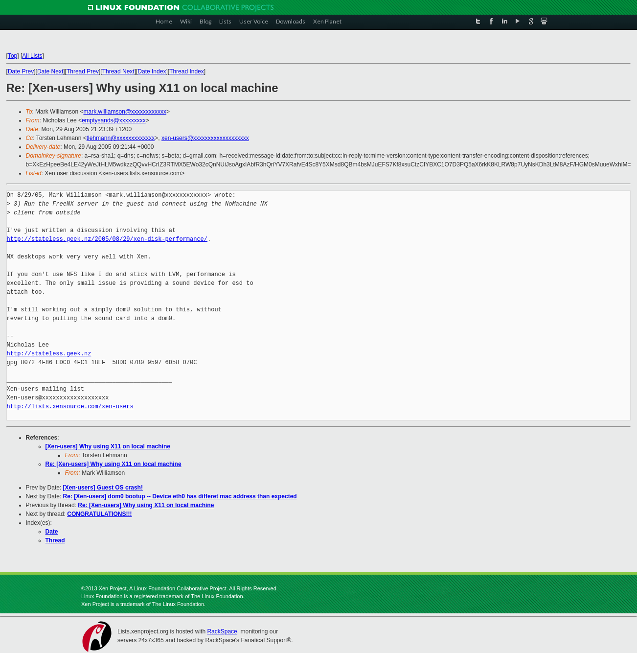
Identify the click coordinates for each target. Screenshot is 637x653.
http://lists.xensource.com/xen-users (70, 406)
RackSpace (222, 631)
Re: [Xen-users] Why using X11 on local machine (114, 464)
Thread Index (186, 71)
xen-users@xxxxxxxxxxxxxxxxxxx (205, 138)
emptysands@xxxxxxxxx (114, 120)
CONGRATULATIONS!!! (99, 514)
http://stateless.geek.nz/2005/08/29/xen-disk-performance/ (107, 239)
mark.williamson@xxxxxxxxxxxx (124, 111)
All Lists (32, 55)
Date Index (151, 71)
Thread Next (118, 71)
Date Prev (21, 71)
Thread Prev (83, 71)
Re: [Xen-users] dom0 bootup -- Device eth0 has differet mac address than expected (180, 496)
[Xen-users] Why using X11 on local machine (108, 446)
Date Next (50, 71)
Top (12, 55)
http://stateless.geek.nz (49, 354)
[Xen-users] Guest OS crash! (103, 487)
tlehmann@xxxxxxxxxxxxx (121, 138)
